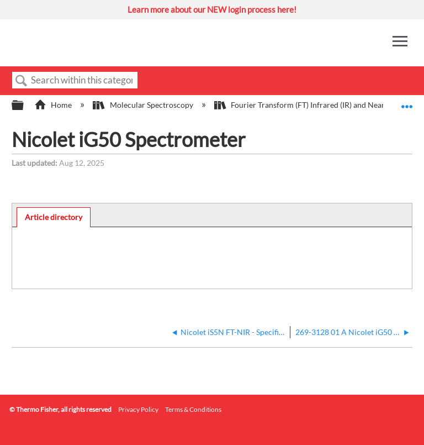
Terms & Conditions (193, 409)
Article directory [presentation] (53, 217)
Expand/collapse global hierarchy (25, 105)
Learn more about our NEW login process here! (212, 9)
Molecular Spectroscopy (143, 104)
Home (53, 104)
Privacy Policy (138, 409)
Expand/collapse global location (407, 102)
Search (21, 81)
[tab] (54, 217)
